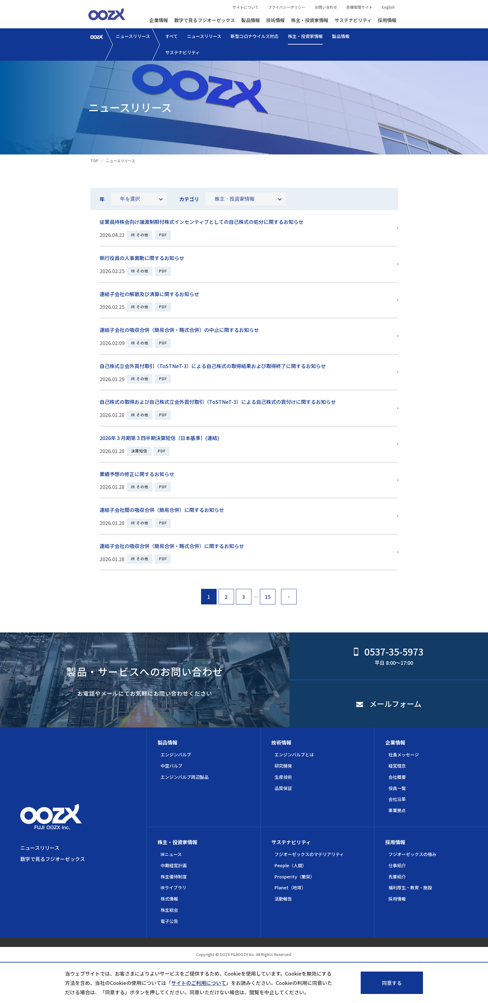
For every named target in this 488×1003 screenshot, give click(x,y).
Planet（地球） (290, 887)
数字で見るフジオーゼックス (204, 20)
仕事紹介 (397, 865)
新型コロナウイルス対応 (255, 36)
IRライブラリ (173, 887)
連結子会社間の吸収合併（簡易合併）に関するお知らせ (162, 509)
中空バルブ (171, 766)
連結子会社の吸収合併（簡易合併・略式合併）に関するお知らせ (172, 546)
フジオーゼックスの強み (412, 854)
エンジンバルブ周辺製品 (185, 777)
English (388, 7)
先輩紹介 (397, 876)
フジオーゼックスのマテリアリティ (309, 854)
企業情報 (158, 20)
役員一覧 (397, 788)
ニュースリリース (133, 36)
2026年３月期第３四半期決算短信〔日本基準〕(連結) (159, 438)
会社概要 (397, 777)
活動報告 (283, 899)
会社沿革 (397, 799)
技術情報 (275, 20)
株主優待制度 (174, 876)
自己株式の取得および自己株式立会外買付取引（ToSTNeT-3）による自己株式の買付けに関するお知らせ (218, 401)
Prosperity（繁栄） (294, 876)
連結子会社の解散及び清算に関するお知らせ (149, 294)
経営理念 (397, 766)
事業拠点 (397, 810)
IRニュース (171, 854)
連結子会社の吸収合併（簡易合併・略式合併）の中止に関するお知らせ (179, 330)
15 (267, 596)
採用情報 (387, 20)
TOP (94, 160)
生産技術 (283, 777)
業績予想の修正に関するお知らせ (137, 474)
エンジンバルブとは (294, 754)
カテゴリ (189, 199)
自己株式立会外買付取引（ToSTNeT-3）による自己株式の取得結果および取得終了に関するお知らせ (213, 366)
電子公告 (169, 921)
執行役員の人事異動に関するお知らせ (142, 258)
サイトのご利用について (198, 982)
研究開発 (283, 766)
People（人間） (290, 865)
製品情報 (250, 20)
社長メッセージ (403, 754)
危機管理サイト (359, 7)
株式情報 (169, 899)
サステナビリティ (353, 20)
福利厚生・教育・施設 (410, 887)
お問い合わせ (326, 7)
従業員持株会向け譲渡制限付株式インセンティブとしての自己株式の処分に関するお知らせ (201, 221)
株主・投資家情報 (309, 20)
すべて (171, 36)
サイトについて (245, 7)
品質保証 (283, 788)
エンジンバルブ (176, 754)
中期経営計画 (174, 865)
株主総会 (169, 910)
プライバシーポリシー (286, 7)
